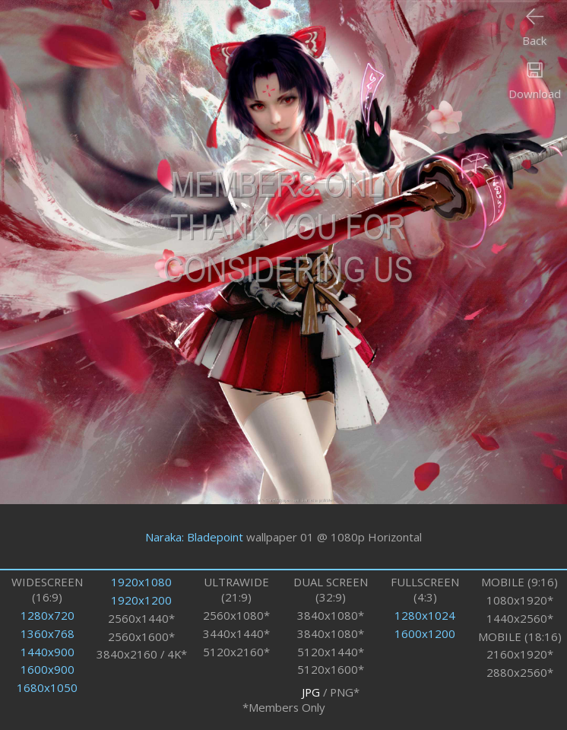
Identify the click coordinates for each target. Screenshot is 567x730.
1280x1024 (424, 615)
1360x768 (47, 633)
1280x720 (47, 615)
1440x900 (47, 651)
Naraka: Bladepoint (194, 536)
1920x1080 (141, 581)
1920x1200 (141, 600)
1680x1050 (47, 687)
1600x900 (47, 669)
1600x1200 (424, 633)
